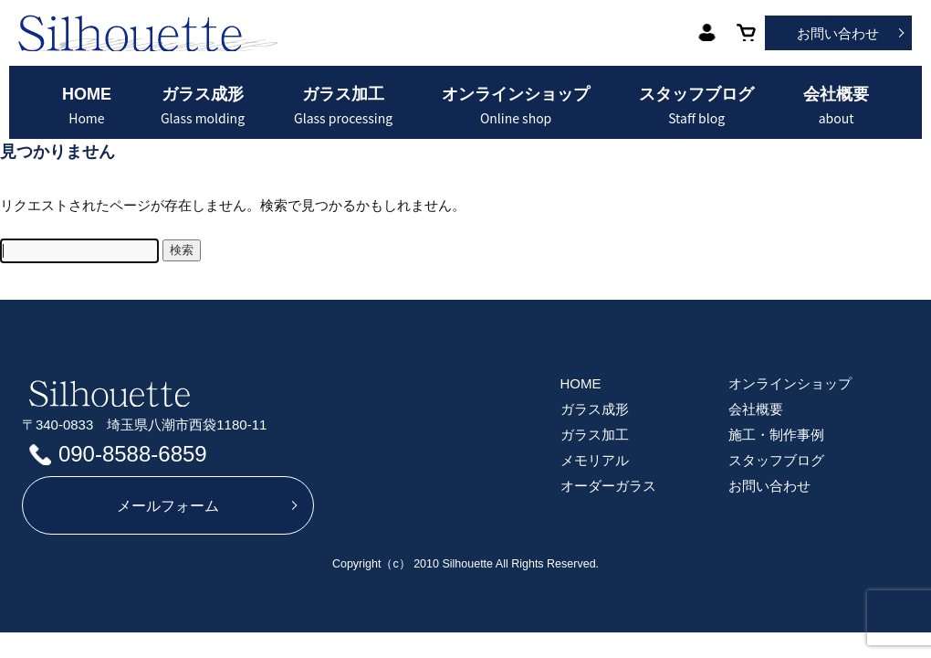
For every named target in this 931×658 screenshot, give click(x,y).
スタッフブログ (696, 105)
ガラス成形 (203, 105)
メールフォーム (168, 506)
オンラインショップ (516, 105)
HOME (86, 105)
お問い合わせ (838, 33)
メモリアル (594, 460)
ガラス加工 (343, 105)
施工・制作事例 (776, 434)
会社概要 (836, 105)
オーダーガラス (608, 486)
